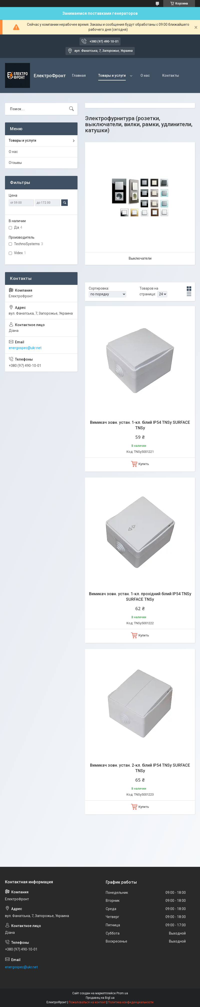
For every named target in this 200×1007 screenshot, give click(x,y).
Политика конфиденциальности (131, 1002)
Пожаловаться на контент (87, 1002)
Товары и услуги (112, 75)
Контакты (170, 75)
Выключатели (140, 258)
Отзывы (15, 163)
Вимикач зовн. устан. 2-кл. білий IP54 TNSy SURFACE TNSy (140, 768)
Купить (143, 464)
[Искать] (72, 109)
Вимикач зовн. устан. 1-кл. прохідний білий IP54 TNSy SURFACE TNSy (140, 596)
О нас (145, 75)
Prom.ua (122, 993)
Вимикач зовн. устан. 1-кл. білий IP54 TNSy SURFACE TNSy (140, 425)
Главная (79, 75)
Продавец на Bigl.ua (100, 998)
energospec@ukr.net (25, 348)
